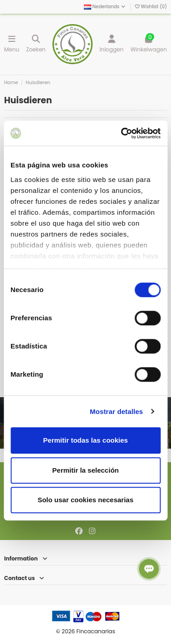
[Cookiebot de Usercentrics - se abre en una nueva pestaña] (122, 133)
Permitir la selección (85, 470)
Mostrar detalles (116, 411)
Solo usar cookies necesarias (85, 500)
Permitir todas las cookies (85, 440)
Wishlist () (151, 6)
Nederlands (105, 6)
